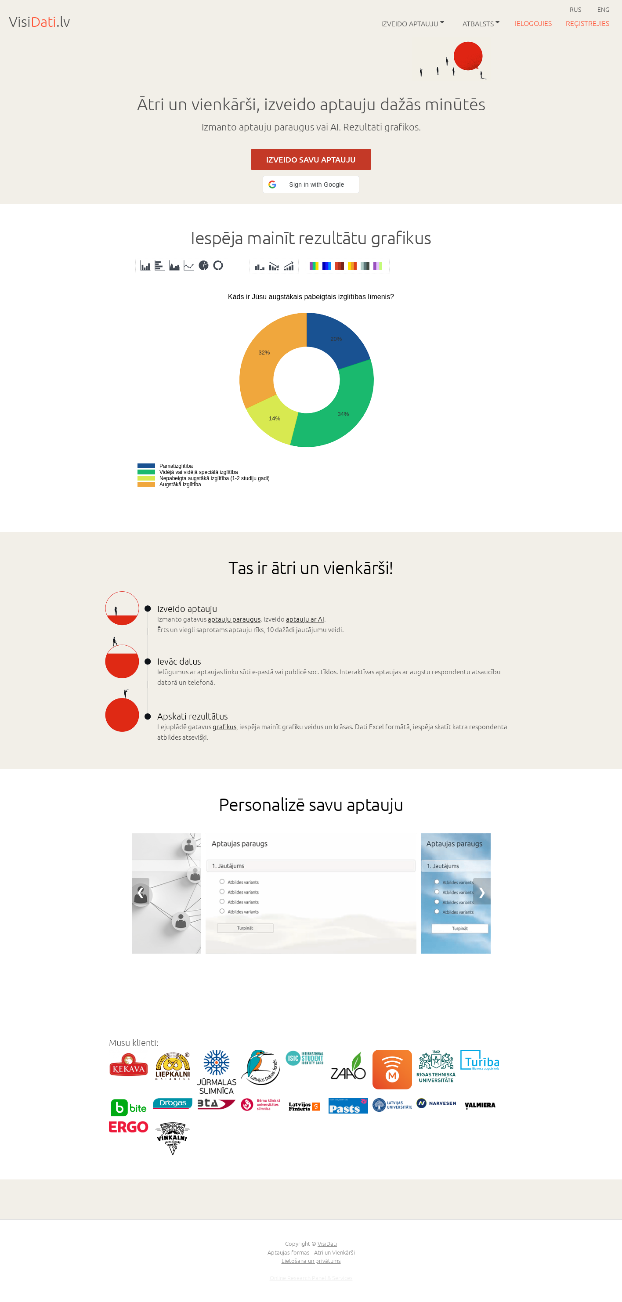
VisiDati (327, 1243)
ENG (603, 9)
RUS (575, 9)
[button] (311, 184)
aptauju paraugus (234, 618)
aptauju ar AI (305, 618)
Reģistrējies (587, 23)
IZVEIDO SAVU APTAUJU (311, 159)
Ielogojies (534, 23)
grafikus (224, 726)
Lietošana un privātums (311, 1260)
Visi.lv (39, 21)
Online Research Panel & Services (311, 1277)
